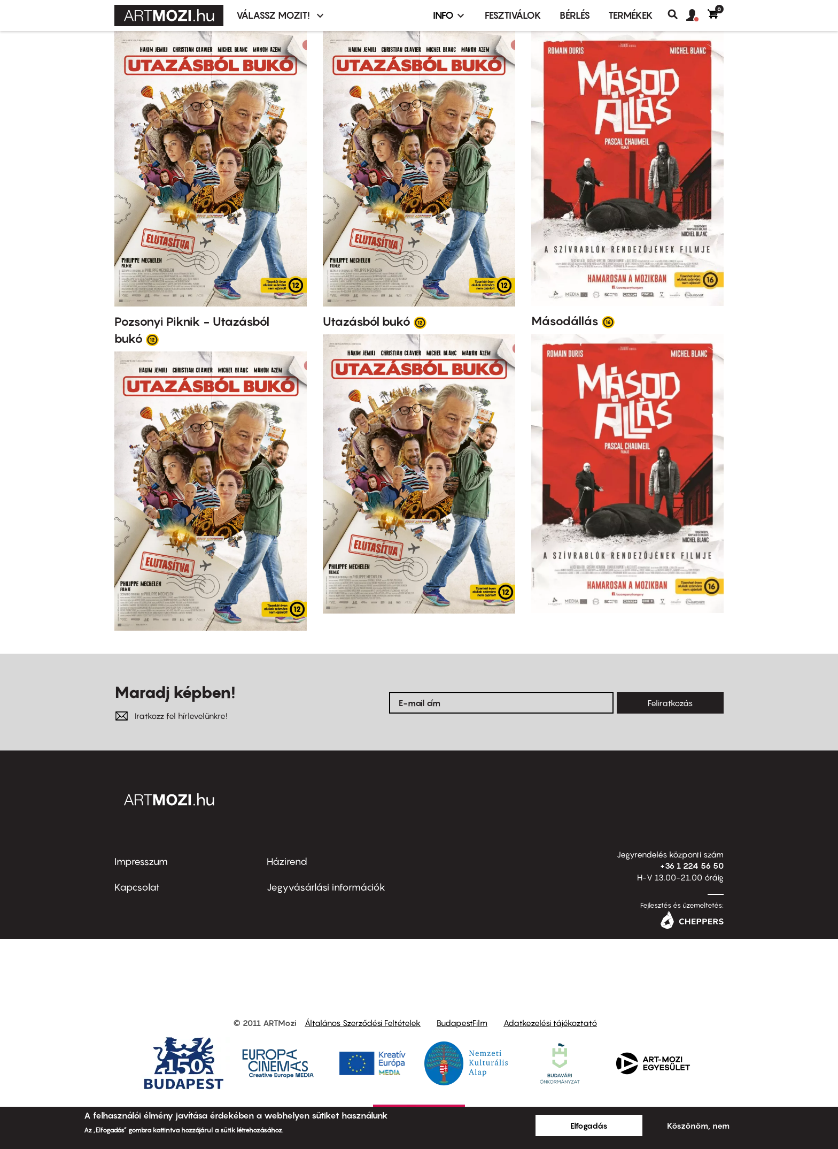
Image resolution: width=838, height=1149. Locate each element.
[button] (697, 15)
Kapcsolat (137, 887)
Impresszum (141, 861)
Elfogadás (589, 1125)
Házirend (287, 861)
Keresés (677, 14)
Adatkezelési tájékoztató (550, 1023)
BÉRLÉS (575, 15)
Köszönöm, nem (698, 1125)
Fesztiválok (513, 15)
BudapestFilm (462, 1023)
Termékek (630, 15)
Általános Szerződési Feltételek (363, 1023)
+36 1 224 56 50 (692, 865)
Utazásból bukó (366, 321)
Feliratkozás (670, 703)
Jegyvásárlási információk (326, 887)
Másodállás (565, 321)
